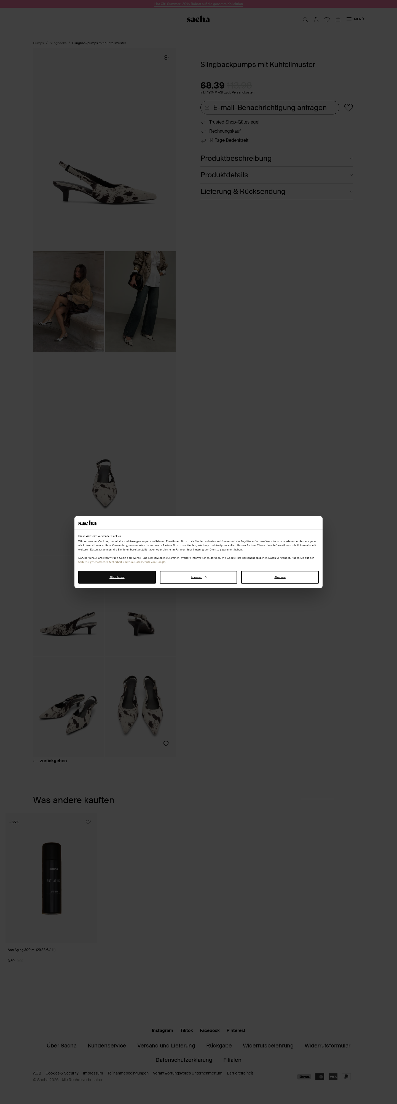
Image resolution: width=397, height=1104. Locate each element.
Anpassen (198, 577)
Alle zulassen (116, 577)
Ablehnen (279, 577)
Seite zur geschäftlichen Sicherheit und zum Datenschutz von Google (121, 561)
